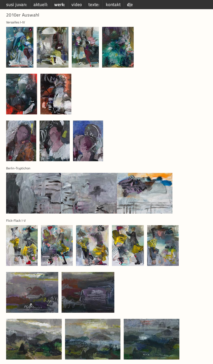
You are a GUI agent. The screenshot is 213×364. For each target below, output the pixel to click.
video (76, 4)
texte (93, 4)
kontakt (113, 4)
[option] (21, 47)
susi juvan (16, 4)
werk (59, 4)
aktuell (40, 4)
